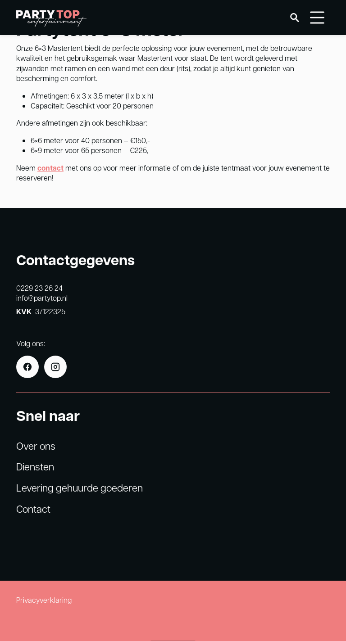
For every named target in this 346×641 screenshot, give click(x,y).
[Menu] (317, 17)
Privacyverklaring (44, 600)
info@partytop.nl (42, 297)
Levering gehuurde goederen (79, 487)
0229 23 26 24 (39, 288)
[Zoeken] (295, 17)
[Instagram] (55, 367)
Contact (33, 508)
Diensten (35, 466)
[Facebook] (27, 367)
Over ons (35, 445)
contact (50, 168)
